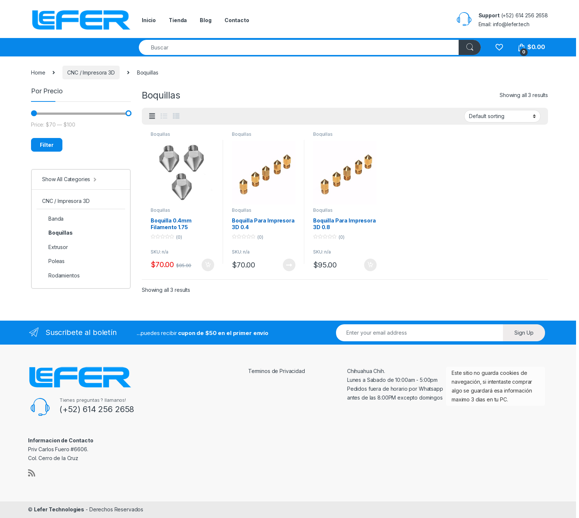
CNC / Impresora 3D (90, 72)
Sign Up (524, 332)
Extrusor (55, 247)
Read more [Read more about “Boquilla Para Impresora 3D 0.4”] (289, 265)
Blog (205, 20)
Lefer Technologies (59, 509)
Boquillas (160, 134)
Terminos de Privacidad (276, 371)
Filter (47, 145)
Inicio (149, 20)
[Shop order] (502, 116)
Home (38, 72)
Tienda (178, 20)
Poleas (53, 261)
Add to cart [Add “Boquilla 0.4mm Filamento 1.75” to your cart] (208, 265)
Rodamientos (60, 275)
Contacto (237, 20)
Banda (53, 218)
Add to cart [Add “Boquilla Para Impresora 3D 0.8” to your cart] (370, 265)
